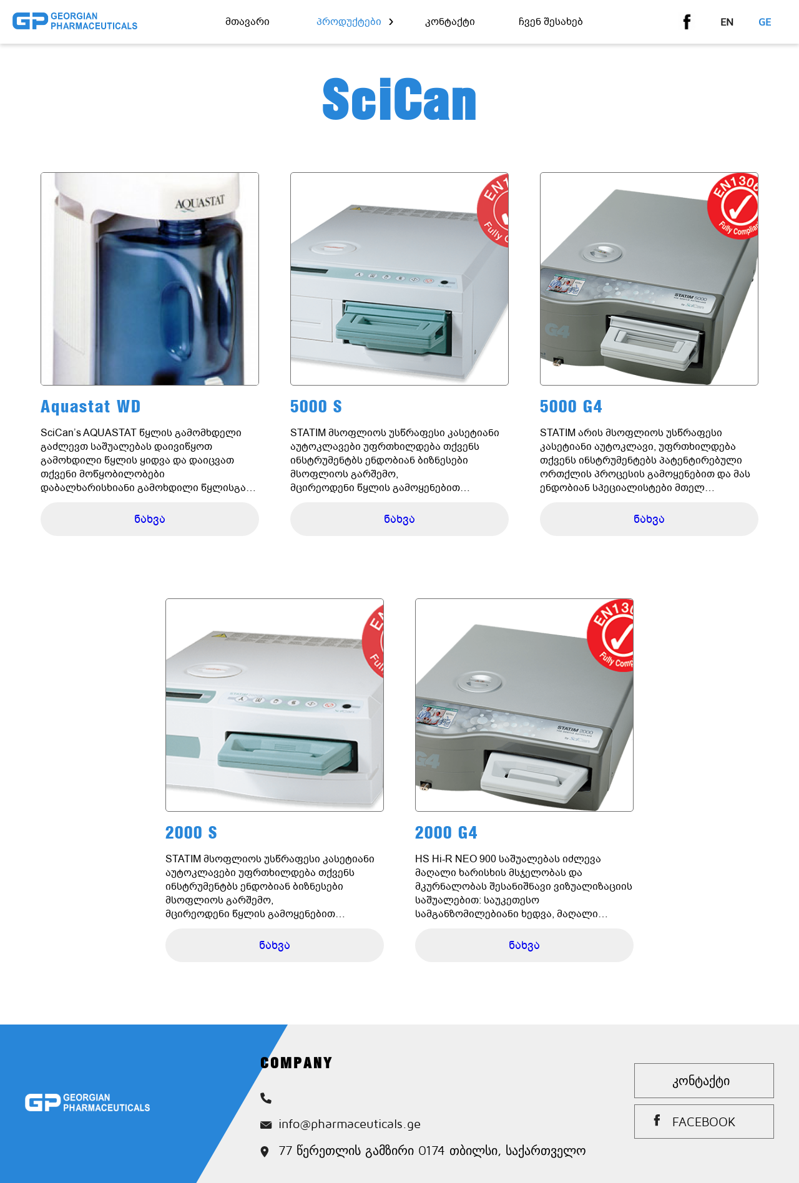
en (726, 21)
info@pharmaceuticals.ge (340, 1123)
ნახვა (149, 519)
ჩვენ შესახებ (551, 21)
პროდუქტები (348, 21)
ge (764, 21)
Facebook (704, 1121)
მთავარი (247, 21)
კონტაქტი (450, 21)
